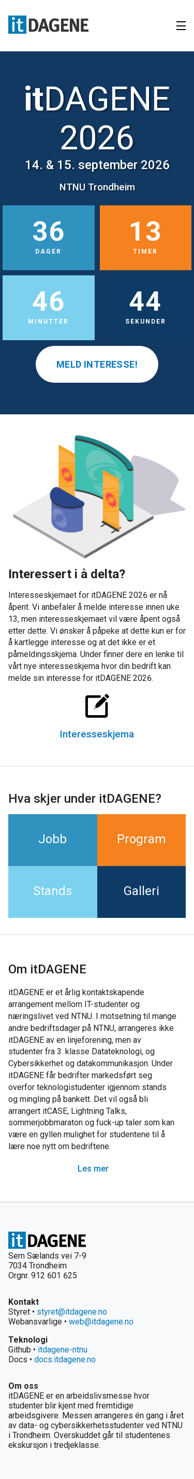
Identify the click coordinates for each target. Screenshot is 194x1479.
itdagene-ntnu (62, 1350)
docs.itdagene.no (65, 1359)
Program (141, 839)
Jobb (52, 839)
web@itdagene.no (101, 1322)
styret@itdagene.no (72, 1312)
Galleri (141, 891)
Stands (52, 891)
